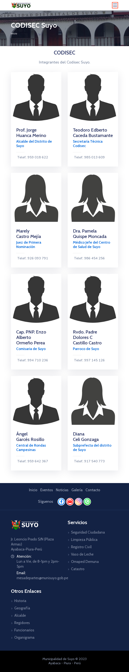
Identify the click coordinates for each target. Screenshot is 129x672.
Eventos (46, 490)
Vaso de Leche (82, 554)
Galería (77, 490)
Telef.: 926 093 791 (32, 258)
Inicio (14, 33)
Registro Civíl (81, 547)
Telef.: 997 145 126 (89, 360)
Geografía (22, 608)
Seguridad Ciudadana (88, 532)
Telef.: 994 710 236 (32, 360)
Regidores (22, 623)
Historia (20, 601)
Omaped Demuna (85, 562)
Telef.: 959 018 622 (32, 157)
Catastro (77, 569)
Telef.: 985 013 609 (89, 157)
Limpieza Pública (84, 540)
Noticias (62, 490)
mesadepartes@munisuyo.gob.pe (42, 578)
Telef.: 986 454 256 (89, 258)
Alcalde (20, 615)
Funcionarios (24, 630)
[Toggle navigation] (115, 5)
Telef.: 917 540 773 (89, 461)
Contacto (93, 490)
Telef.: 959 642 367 (32, 461)
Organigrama (24, 637)
